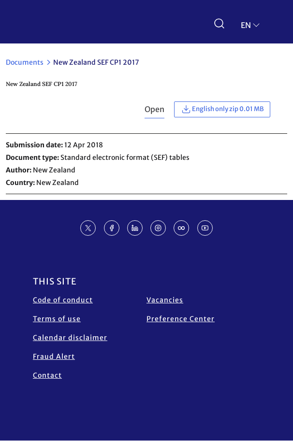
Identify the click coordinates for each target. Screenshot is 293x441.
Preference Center (180, 318)
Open (154, 109)
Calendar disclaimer (70, 337)
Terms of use (57, 318)
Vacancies (164, 300)
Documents (25, 62)
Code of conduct (63, 300)
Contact (47, 375)
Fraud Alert (54, 356)
